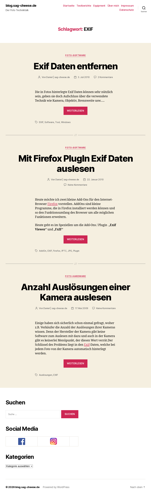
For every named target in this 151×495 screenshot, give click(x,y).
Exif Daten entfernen (75, 66)
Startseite (68, 5)
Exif (87, 345)
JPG (70, 250)
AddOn (42, 250)
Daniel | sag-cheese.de (58, 77)
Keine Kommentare (77, 184)
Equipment (99, 5)
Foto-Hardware (75, 276)
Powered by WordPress (56, 487)
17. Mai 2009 (81, 308)
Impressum (127, 5)
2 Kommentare (105, 77)
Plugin (76, 250)
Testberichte (84, 5)
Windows (66, 122)
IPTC (64, 250)
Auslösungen (45, 375)
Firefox (52, 204)
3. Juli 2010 (84, 77)
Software (49, 122)
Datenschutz (126, 9)
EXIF (41, 122)
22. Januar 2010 (95, 179)
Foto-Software (75, 55)
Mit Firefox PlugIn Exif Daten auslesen (75, 163)
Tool (57, 122)
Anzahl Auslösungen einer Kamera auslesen (75, 292)
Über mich (113, 5)
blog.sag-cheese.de (21, 5)
